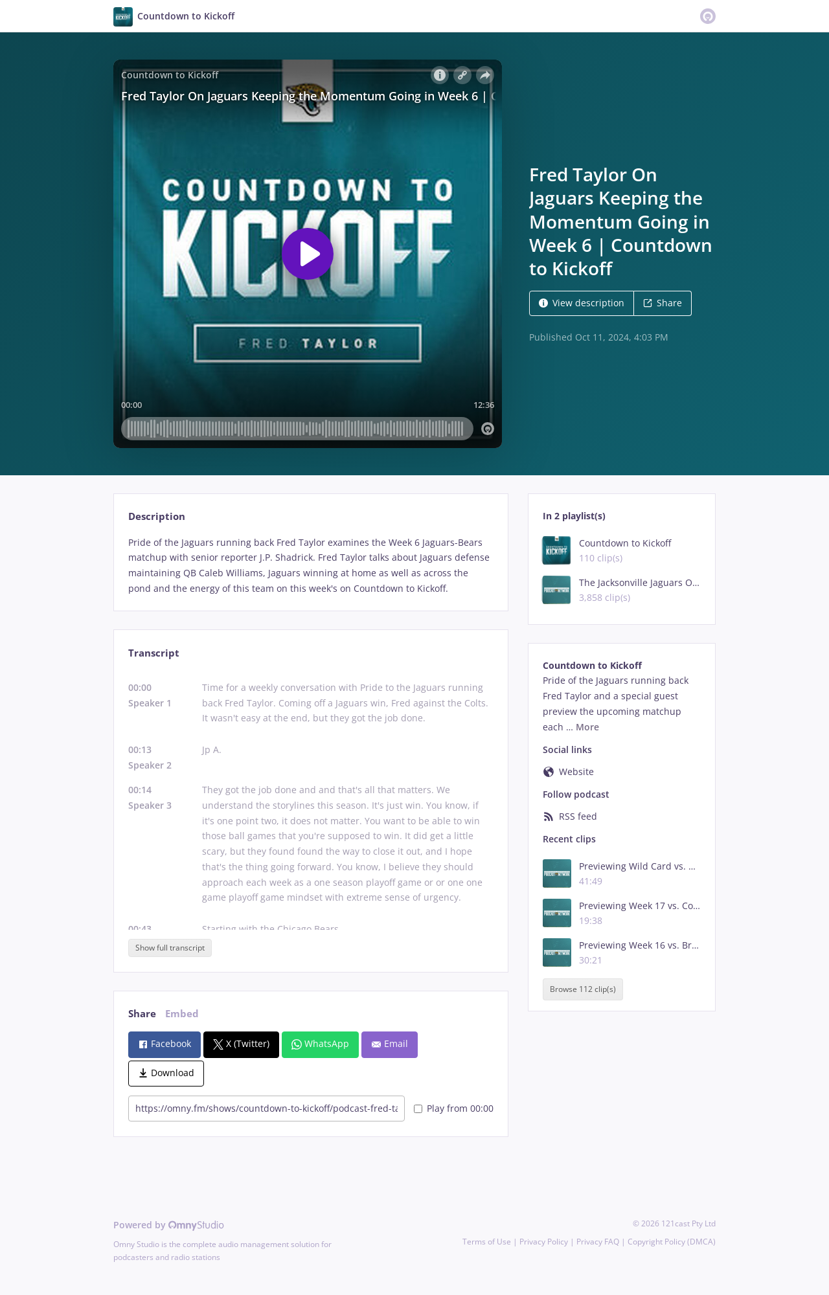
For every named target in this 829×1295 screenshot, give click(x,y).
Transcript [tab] (153, 653)
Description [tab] (156, 516)
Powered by (168, 1225)
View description (581, 303)
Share (662, 303)
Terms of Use (486, 1241)
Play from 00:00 (454, 1108)
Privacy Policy (543, 1241)
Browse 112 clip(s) (583, 989)
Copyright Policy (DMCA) (672, 1241)
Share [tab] (142, 1013)
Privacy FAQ (597, 1241)
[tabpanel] (310, 565)
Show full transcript (170, 947)
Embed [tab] (182, 1013)
